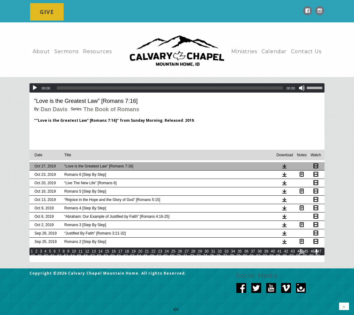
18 (127, 251)
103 (113, 260)
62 (126, 255)
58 (99, 255)
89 (305, 255)
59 (106, 255)
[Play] (35, 88)
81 (252, 255)
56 (86, 255)
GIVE (47, 12)
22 (154, 251)
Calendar (274, 51)
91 (318, 255)
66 (152, 255)
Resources (97, 51)
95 (53, 260)
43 (293, 251)
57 (92, 255)
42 (286, 251)
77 (225, 255)
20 (140, 251)
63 (132, 255)
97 (66, 260)
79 (238, 255)
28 (193, 251)
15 (107, 251)
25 (173, 251)
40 (273, 251)
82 (258, 255)
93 (39, 260)
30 (206, 251)
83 (265, 255)
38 (259, 251)
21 (147, 251)
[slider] (170, 87)
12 (87, 251)
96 (59, 260)
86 (285, 255)
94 (46, 260)
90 (311, 255)
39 (266, 251)
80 (245, 255)
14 (100, 251)
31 (213, 251)
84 (272, 255)
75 (212, 255)
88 (298, 255)
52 (59, 255)
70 (179, 255)
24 (167, 251)
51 (53, 255)
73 (199, 255)
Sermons (66, 51)
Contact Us (306, 51)
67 (159, 255)
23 (160, 251)
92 (33, 260)
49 (39, 255)
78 (232, 255)
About (41, 51)
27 (186, 251)
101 (96, 260)
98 (72, 260)
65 (145, 255)
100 (87, 260)
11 (81, 251)
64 (139, 255)
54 (72, 255)
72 (192, 255)
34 (233, 251)
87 (291, 255)
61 (119, 255)
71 (185, 255)
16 (113, 251)
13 (94, 251)
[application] (177, 88)
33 (226, 251)
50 (46, 255)
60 (112, 255)
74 (205, 255)
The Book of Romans (111, 109)
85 (278, 255)
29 (200, 251)
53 (66, 255)
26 (180, 251)
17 (120, 251)
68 (165, 255)
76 (218, 255)
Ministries (244, 51)
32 (220, 251)
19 (133, 251)
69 (172, 255)
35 (240, 251)
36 (246, 251)
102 (104, 260)
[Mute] (302, 88)
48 (33, 255)
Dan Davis (54, 109)
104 (122, 260)
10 (74, 251)
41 (279, 251)
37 (253, 251)
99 (79, 260)
